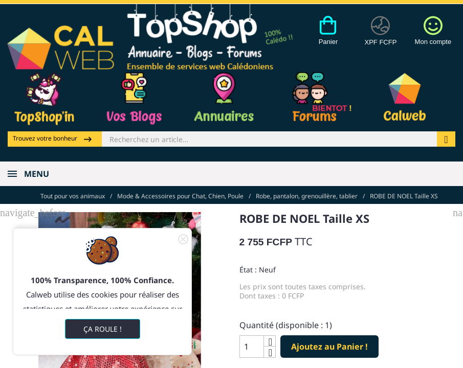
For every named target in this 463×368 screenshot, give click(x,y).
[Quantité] (251, 346)
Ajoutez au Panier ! (329, 345)
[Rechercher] (269, 139)
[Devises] (381, 36)
